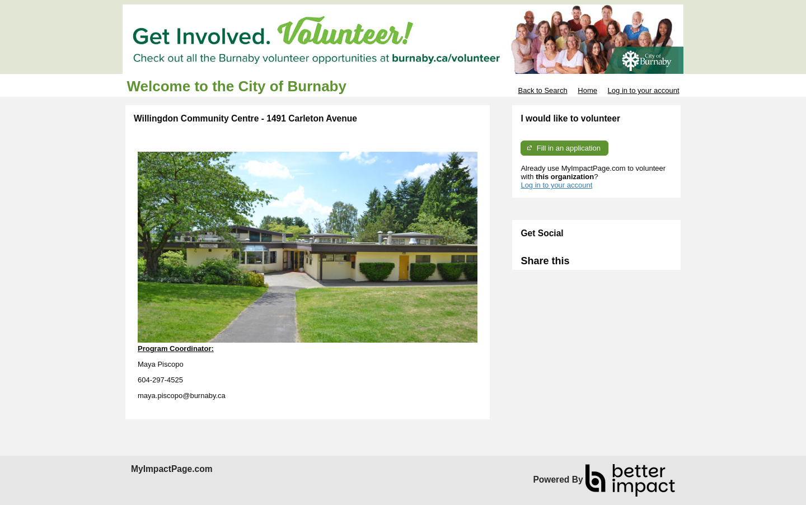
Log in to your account (644, 90)
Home (587, 90)
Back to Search (542, 90)
